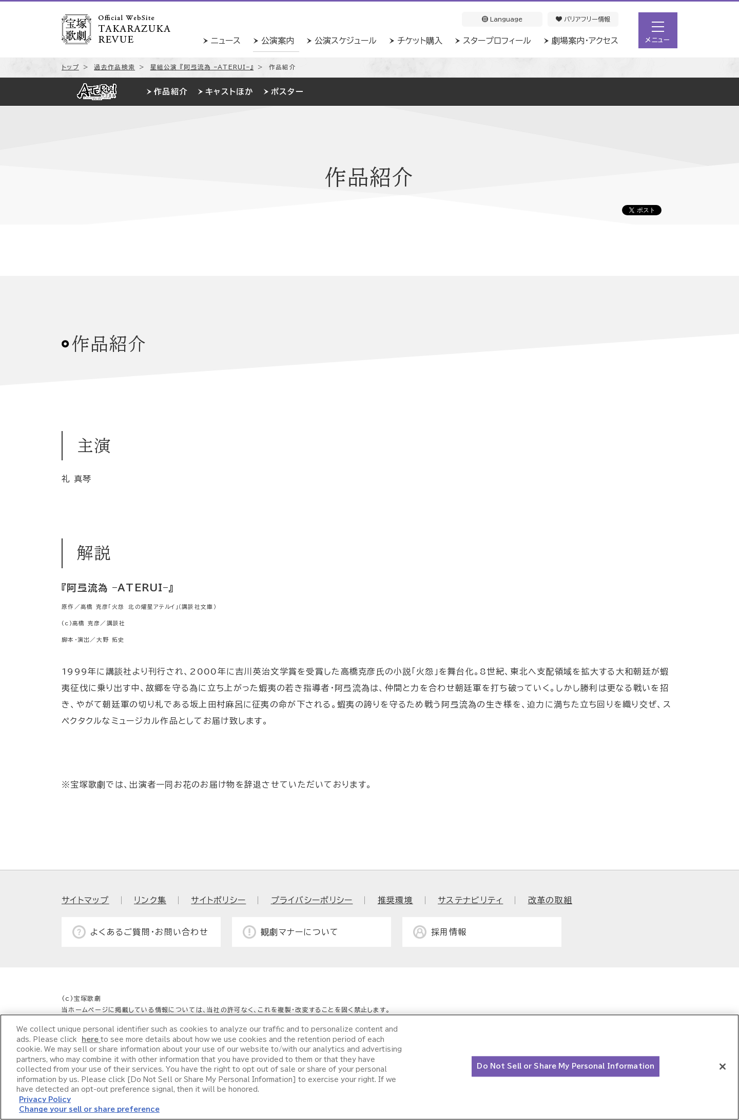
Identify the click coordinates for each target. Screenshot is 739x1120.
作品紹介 (170, 92)
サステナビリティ (470, 900)
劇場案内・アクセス (585, 40)
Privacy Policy (45, 1099)
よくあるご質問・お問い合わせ (149, 932)
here (91, 1039)
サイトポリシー (218, 900)
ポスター (287, 92)
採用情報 (448, 932)
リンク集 (150, 900)
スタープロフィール (497, 40)
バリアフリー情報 (583, 19)
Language (502, 19)
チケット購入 (419, 40)
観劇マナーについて (300, 932)
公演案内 (277, 40)
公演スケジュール (346, 40)
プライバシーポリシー (312, 900)
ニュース (226, 40)
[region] (369, 1067)
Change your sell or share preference (89, 1109)
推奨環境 (395, 900)
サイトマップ (85, 900)
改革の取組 (550, 900)
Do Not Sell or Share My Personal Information (565, 1066)
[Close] (722, 1066)
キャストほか (229, 92)
